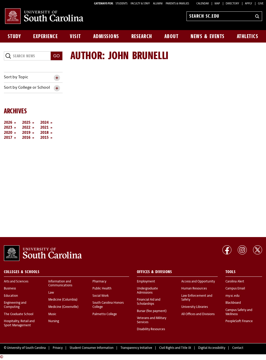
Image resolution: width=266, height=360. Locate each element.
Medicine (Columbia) (62, 299)
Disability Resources (151, 329)
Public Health (101, 288)
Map (217, 3)
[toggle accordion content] (57, 78)
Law (51, 292)
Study (14, 36)
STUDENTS (122, 3)
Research (141, 36)
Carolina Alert (234, 281)
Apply (248, 3)
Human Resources (194, 288)
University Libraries (194, 307)
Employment (146, 281)
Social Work (100, 295)
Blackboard (233, 302)
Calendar (202, 3)
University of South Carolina (26, 348)
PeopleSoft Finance (239, 321)
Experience (45, 36)
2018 (44, 133)
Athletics (247, 36)
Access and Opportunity (198, 281)
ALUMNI (158, 3)
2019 (26, 133)
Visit (75, 36)
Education (11, 295)
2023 (8, 128)
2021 (44, 128)
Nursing (53, 321)
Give (260, 3)
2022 (26, 128)
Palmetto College (104, 314)
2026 (8, 123)
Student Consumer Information (92, 348)
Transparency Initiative (136, 348)
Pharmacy (99, 281)
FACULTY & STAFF (140, 3)
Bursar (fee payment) (152, 311)
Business (10, 288)
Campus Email (235, 288)
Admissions (106, 36)
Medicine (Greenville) (63, 307)
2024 (44, 123)
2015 (44, 138)
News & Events (208, 36)
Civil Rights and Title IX (175, 348)
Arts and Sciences (16, 281)
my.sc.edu (232, 295)
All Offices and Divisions (198, 314)
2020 (8, 133)
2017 (8, 138)
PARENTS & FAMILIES (177, 3)
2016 (26, 138)
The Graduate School (18, 314)
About (171, 36)
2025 (26, 123)
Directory (232, 3)
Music (52, 314)
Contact (237, 348)
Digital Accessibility (211, 348)
